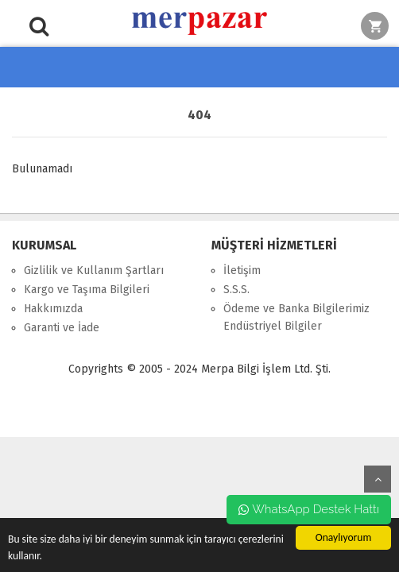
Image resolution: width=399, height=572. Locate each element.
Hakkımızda (53, 308)
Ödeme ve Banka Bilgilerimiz (296, 308)
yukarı (377, 479)
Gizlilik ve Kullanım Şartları (94, 270)
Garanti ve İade (61, 327)
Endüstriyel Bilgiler (272, 326)
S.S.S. (236, 289)
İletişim (242, 270)
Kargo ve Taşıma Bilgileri (86, 289)
